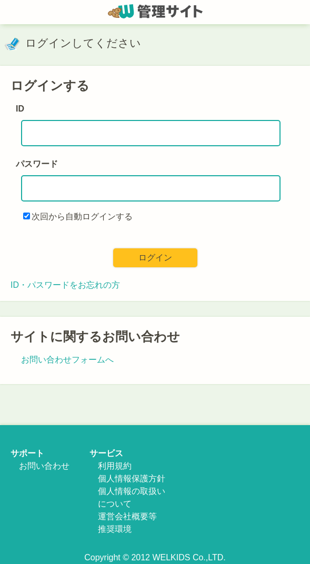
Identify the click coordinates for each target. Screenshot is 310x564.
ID (20, 108)
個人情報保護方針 (131, 478)
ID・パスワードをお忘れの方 (65, 284)
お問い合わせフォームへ (67, 359)
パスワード (37, 163)
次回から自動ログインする (82, 216)
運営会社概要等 (127, 516)
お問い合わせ (44, 465)
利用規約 (115, 465)
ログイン (155, 257)
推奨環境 (115, 529)
